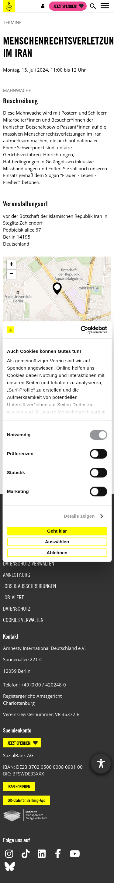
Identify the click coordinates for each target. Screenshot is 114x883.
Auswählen (57, 541)
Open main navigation (105, 6)
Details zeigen (79, 516)
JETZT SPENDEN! (20, 743)
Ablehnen (57, 552)
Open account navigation (43, 6)
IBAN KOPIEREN (19, 786)
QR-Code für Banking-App (26, 800)
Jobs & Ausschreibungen (29, 586)
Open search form (93, 6)
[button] (57, 288)
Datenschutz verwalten (28, 563)
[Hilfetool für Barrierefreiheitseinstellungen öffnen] (101, 764)
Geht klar (57, 531)
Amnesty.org (16, 575)
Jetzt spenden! (66, 6)
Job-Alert (13, 597)
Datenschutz (16, 608)
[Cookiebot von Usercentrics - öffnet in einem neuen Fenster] (81, 330)
